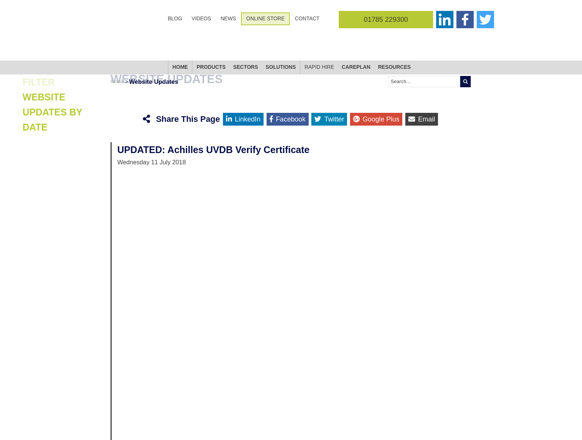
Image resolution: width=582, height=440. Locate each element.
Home (117, 50)
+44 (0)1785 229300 (421, 427)
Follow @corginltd (125, 422)
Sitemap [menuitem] (214, 407)
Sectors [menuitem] (245, 36)
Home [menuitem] (180, 36)
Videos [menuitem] (201, 18)
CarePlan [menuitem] (356, 36)
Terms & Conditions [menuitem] (224, 427)
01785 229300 (386, 19)
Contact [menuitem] (307, 18)
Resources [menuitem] (394, 36)
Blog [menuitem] (175, 18)
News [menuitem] (228, 18)
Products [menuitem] (211, 36)
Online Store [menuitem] (265, 18)
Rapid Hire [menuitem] (319, 36)
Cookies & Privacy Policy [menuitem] (229, 420)
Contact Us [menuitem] (216, 413)
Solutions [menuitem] (281, 36)
